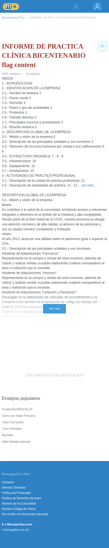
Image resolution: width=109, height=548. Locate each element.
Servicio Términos (14, 487)
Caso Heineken (12, 428)
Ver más (54, 308)
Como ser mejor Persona (18, 415)
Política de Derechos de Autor (21, 498)
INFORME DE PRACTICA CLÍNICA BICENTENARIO (62, 17)
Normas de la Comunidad (19, 503)
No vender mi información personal (25, 514)
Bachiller (7, 435)
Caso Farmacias (13, 422)
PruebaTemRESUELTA (17, 409)
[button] (102, 56)
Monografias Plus (13, 17)
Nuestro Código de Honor (19, 508)
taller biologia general (16, 441)
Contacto (8, 482)
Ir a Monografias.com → (19, 524)
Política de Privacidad (16, 492)
